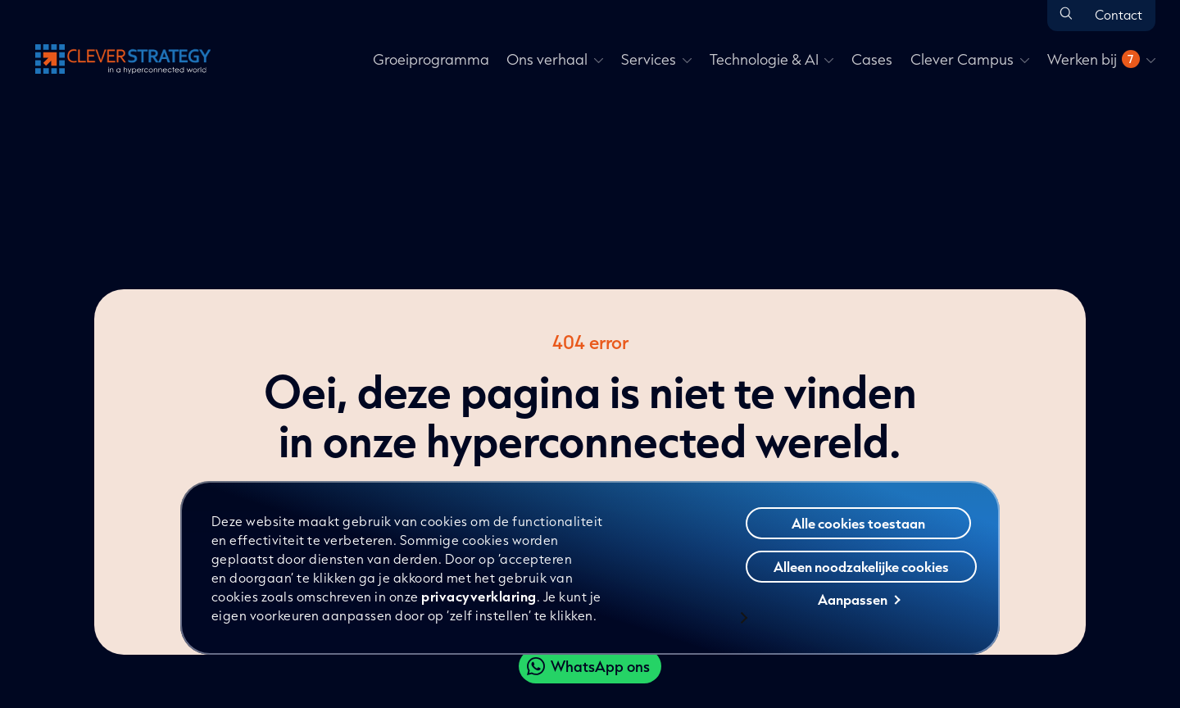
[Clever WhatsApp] (589, 666)
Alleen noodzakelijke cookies (861, 566)
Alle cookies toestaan (858, 523)
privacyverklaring (479, 596)
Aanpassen (859, 599)
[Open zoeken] (1066, 14)
